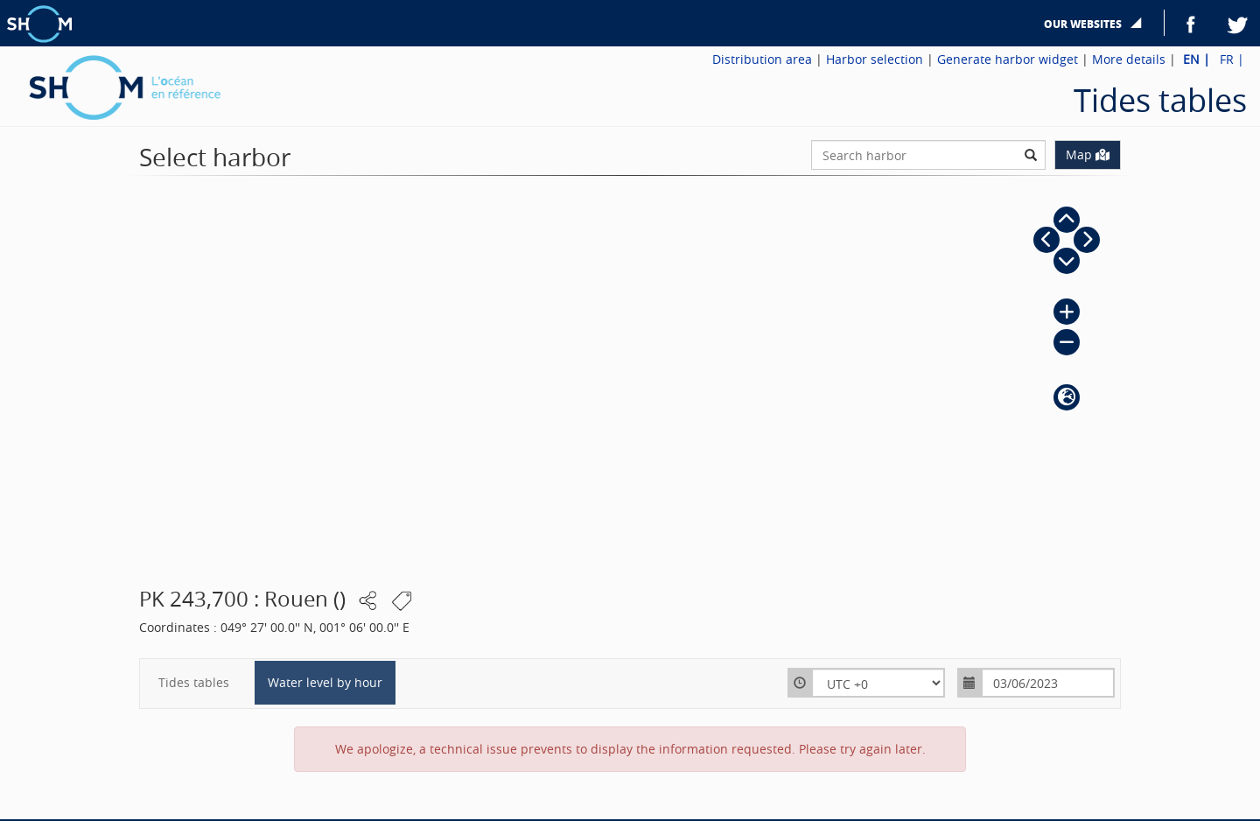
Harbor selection (874, 59)
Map (1088, 154)
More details (1129, 59)
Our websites (1084, 24)
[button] (1067, 220)
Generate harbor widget (1007, 59)
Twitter (1238, 23)
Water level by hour (325, 682)
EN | (1198, 59)
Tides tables (193, 682)
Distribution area (762, 59)
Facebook (1191, 23)
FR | (1232, 59)
